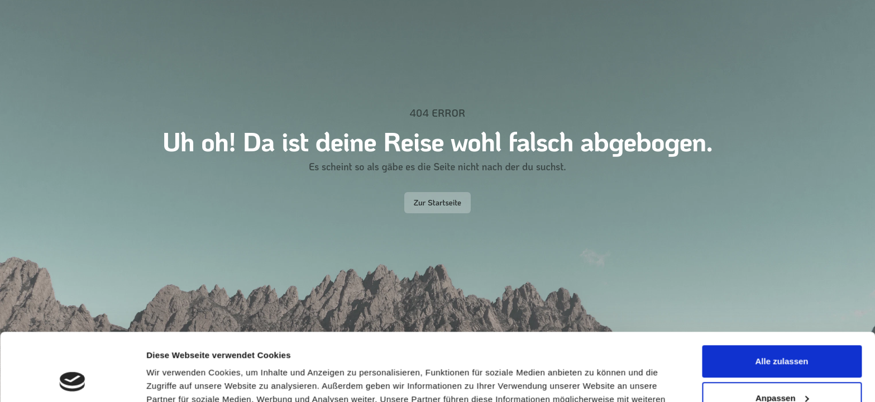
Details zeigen (174, 380)
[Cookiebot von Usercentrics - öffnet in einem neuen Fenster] (72, 380)
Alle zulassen (781, 298)
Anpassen (782, 334)
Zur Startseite (437, 202)
